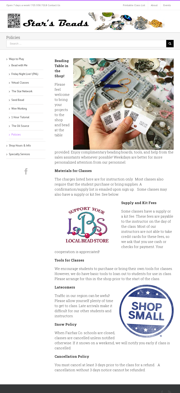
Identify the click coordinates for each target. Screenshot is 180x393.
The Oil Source (20, 126)
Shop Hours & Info (20, 145)
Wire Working (19, 108)
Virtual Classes (20, 82)
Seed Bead (17, 100)
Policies (16, 134)
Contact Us (54, 5)
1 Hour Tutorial (20, 117)
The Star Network (21, 91)
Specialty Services (19, 154)
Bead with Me (19, 65)
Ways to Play (16, 59)
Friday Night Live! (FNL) (24, 74)
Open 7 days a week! (18, 5)
